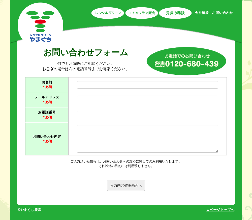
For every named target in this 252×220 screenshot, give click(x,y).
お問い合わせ (222, 13)
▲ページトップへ (220, 210)
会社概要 (202, 13)
